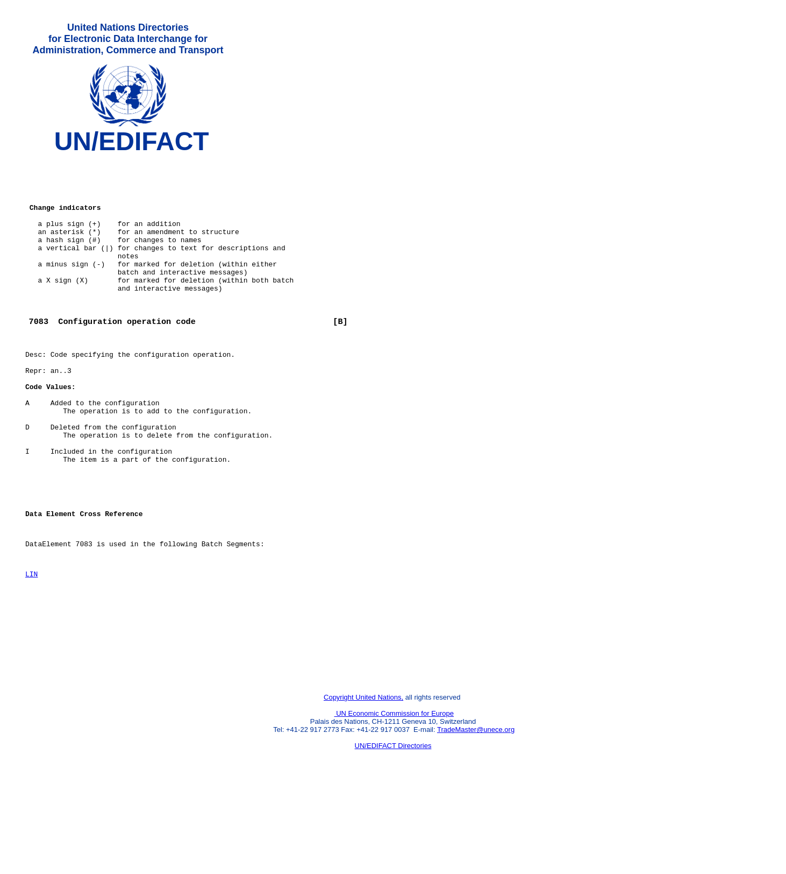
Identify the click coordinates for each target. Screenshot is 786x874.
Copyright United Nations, (363, 785)
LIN (31, 647)
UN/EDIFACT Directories (393, 834)
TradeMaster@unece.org (476, 818)
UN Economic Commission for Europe (394, 802)
